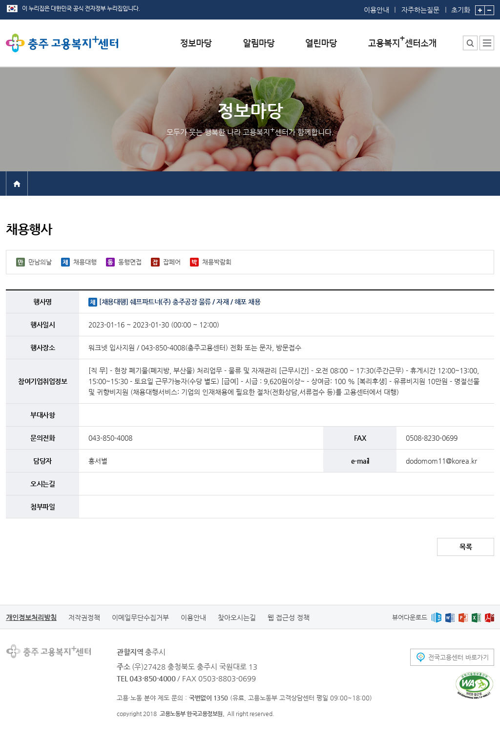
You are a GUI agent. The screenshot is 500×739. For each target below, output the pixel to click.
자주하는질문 (420, 10)
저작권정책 (84, 617)
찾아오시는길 (237, 617)
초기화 (460, 7)
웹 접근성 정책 (289, 617)
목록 (465, 547)
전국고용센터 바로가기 (458, 657)
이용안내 (376, 10)
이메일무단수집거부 (140, 617)
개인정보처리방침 (31, 617)
